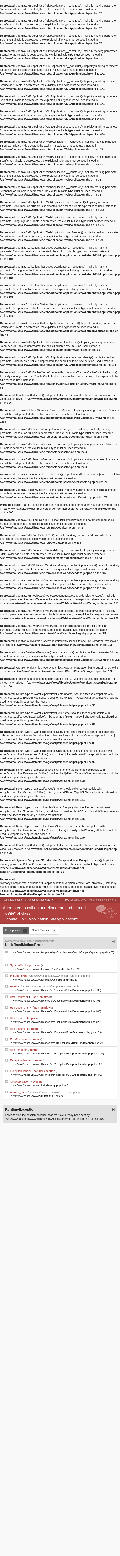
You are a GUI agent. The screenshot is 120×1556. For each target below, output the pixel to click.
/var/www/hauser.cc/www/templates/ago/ (42, 969)
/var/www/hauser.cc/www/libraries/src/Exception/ (53, 1053)
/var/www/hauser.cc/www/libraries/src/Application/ (53, 1074)
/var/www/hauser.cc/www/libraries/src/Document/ (52, 990)
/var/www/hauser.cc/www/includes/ (37, 1085)
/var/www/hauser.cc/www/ (33, 1095)
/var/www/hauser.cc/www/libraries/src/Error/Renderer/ (54, 1043)
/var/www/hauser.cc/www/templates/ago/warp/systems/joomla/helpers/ (59, 952)
